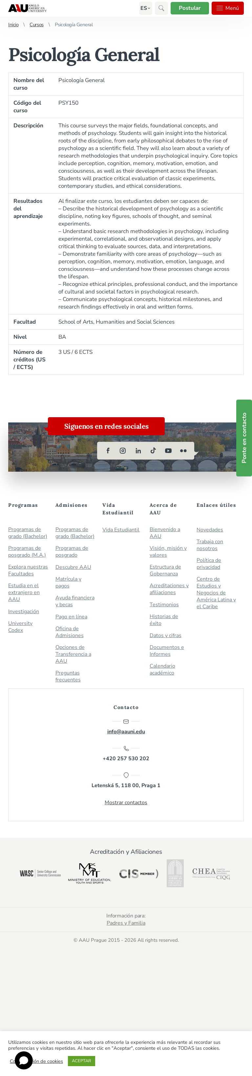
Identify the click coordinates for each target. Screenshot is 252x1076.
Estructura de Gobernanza (165, 570)
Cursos (36, 24)
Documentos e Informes (167, 651)
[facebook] (108, 451)
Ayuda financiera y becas (74, 601)
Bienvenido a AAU (165, 533)
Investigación (23, 611)
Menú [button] (228, 8)
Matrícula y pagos (68, 583)
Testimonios (164, 604)
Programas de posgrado (71, 552)
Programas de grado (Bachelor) (27, 533)
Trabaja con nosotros (210, 545)
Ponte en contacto (244, 438)
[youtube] (168, 451)
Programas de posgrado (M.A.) (27, 552)
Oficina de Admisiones (69, 632)
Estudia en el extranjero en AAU (24, 592)
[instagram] (123, 451)
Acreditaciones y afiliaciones (169, 589)
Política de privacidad (209, 564)
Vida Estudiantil (120, 530)
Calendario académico (162, 670)
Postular (190, 8)
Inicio (13, 24)
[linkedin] (138, 451)
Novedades (210, 530)
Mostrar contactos (126, 802)
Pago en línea (71, 616)
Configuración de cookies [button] (36, 1061)
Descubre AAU (73, 567)
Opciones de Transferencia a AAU (73, 654)
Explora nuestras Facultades (28, 570)
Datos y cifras (165, 635)
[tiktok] (153, 451)
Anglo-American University (27, 8)
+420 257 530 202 (126, 753)
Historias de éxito (164, 620)
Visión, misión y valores (168, 552)
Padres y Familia (126, 923)
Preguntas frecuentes (68, 676)
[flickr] (183, 451)
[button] (143, 8)
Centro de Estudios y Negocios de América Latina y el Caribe (216, 593)
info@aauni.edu (126, 726)
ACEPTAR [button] (81, 1061)
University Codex (20, 627)
